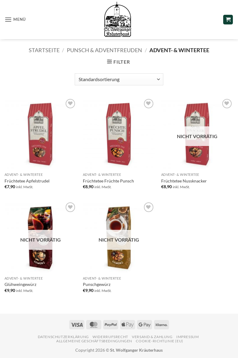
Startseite (44, 50)
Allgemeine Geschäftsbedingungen (94, 341)
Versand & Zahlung (152, 336)
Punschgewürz (96, 284)
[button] (15, 19)
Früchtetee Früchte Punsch (108, 180)
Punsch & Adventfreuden (104, 50)
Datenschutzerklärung (63, 336)
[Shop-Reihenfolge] (119, 79)
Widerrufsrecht (110, 336)
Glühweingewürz (20, 284)
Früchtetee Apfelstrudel (27, 180)
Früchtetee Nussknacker (184, 180)
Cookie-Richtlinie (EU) (159, 341)
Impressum (187, 336)
